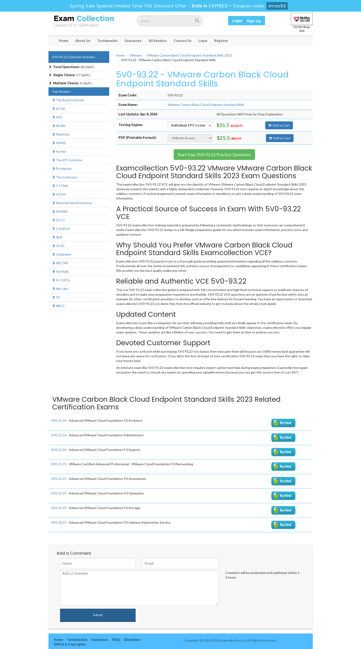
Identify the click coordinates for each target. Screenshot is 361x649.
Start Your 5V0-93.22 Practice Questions (214, 154)
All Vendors (158, 41)
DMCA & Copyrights (70, 644)
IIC (56, 297)
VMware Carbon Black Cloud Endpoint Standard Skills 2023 (189, 55)
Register (221, 41)
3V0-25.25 (58, 464)
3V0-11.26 (58, 435)
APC (57, 117)
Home (63, 41)
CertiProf (61, 229)
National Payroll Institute (72, 203)
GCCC (58, 220)
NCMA (59, 126)
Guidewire (61, 254)
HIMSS (59, 143)
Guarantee (133, 41)
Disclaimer (132, 640)
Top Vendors (61, 91)
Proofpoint (62, 169)
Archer (59, 151)
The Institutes (64, 177)
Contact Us (183, 41)
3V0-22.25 (58, 493)
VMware (136, 55)
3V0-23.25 (58, 508)
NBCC (58, 306)
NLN (57, 237)
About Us (82, 41)
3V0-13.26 (58, 450)
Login (202, 41)
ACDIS (59, 194)
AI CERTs (61, 280)
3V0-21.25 (58, 479)
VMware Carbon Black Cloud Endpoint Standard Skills (205, 105)
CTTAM (60, 186)
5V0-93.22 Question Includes (73, 57)
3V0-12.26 (58, 420)
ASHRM (59, 211)
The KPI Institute (67, 160)
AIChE (58, 109)
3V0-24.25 (58, 522)
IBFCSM (60, 263)
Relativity (61, 134)
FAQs (116, 640)
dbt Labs (60, 289)
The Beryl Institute (68, 100)
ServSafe (60, 271)
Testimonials (107, 41)
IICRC (58, 246)
